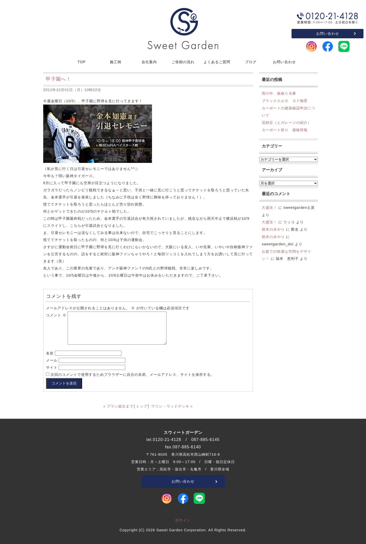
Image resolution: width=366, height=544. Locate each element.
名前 (50, 353)
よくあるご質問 (217, 62)
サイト (51, 367)
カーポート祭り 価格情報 (285, 130)
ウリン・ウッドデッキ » (172, 406)
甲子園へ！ (58, 79)
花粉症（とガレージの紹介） (286, 123)
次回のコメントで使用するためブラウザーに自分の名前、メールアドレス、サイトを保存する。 (133, 374)
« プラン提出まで (118, 406)
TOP (82, 62)
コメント (56, 315)
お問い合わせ (327, 33)
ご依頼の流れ (183, 62)
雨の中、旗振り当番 (279, 93)
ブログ (250, 62)
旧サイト (183, 520)
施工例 (115, 62)
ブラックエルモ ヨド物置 (285, 101)
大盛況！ (269, 208)
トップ (141, 406)
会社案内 (149, 62)
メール (51, 360)
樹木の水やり (273, 229)
